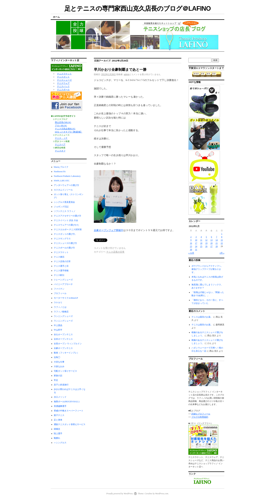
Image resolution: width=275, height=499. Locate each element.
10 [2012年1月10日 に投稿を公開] (196, 240)
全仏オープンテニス (63, 334)
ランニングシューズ (63, 316)
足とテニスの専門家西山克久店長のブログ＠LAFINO (137, 8)
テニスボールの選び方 (64, 248)
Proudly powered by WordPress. (119, 493)
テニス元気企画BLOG (65, 128)
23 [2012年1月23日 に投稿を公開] (191, 246)
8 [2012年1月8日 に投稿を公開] (221, 237)
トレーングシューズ (63, 279)
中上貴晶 (58, 325)
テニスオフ (60, 151)
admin (127, 74)
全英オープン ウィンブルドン (68, 343)
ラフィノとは (60, 307)
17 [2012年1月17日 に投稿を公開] (196, 243)
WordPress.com (161, 493)
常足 (56, 380)
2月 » (222, 253)
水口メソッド (60, 397)
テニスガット (63, 77)
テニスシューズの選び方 (65, 243)
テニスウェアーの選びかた (66, 225)
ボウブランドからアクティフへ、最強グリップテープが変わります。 (207, 269)
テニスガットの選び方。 (65, 234)
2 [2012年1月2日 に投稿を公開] (191, 237)
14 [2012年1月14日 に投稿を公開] (217, 240)
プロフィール (60, 293)
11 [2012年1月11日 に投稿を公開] (201, 240)
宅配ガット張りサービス (65, 371)
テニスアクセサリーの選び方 (67, 216)
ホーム (56, 17)
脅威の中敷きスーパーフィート (68, 410)
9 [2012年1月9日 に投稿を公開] (191, 240)
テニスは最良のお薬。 (202, 317)
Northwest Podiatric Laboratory (67, 176)
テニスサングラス (62, 238)
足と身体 (58, 420)
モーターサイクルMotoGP (66, 298)
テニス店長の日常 (115, 252)
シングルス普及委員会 (64, 202)
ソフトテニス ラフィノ (64, 211)
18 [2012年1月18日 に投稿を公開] (201, 243)
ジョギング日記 (61, 206)
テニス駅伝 (59, 275)
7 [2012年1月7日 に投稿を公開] (216, 237)
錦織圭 (57, 429)
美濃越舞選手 (60, 406)
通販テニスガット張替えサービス (69, 424)
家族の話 (58, 375)
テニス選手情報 (61, 270)
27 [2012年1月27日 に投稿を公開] (211, 246)
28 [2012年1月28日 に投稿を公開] (217, 246)
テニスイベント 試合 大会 (66, 220)
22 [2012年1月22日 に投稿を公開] (222, 243)
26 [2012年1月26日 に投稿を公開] (206, 246)
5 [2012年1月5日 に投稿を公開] (206, 237)
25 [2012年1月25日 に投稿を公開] (201, 246)
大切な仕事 (59, 362)
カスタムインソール (63, 190)
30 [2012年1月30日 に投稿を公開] (191, 249)
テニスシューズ (64, 80)
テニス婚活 (59, 257)
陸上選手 (58, 433)
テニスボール (63, 89)
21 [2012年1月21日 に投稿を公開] (217, 243)
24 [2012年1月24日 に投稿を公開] (196, 246)
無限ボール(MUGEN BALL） (67, 401)
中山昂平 (58, 330)
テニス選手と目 (61, 266)
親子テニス (59, 415)
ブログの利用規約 (199, 417)
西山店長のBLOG (63, 122)
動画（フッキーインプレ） (66, 353)
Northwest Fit (59, 171)
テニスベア (60, 144)
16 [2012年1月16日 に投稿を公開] (191, 243)
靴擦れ (57, 438)
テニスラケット (64, 74)
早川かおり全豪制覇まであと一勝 (120, 69)
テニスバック (63, 86)
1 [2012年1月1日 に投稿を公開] (221, 233)
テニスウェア (63, 83)
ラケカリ (58, 302)
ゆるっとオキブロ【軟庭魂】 (68, 132)
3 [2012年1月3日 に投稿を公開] (196, 237)
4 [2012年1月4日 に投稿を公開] (201, 237)
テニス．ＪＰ (61, 138)
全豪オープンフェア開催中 (108, 230)
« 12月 (191, 253)
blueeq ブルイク (61, 167)
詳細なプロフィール (200, 414)
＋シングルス (60, 442)
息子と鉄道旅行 (61, 384)
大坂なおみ (59, 366)
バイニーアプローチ (63, 284)
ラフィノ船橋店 (61, 311)
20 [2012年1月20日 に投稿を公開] (211, 243)
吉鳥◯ (57, 357)
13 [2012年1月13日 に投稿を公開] (211, 240)
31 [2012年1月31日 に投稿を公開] (196, 249)
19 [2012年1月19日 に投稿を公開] (206, 243)
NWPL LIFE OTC (61, 180)
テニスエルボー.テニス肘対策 (68, 229)
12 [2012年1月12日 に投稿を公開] (206, 240)
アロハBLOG (61, 125)
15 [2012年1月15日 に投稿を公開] (222, 240)
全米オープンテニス (63, 339)
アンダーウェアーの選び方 (66, 185)
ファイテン (59, 289)
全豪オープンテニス (63, 348)
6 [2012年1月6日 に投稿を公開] (211, 237)
